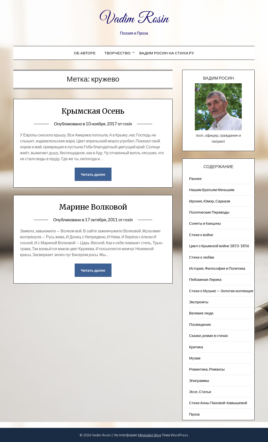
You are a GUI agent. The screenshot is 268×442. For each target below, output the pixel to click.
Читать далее (93, 174)
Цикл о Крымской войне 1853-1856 (219, 245)
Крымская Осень (93, 111)
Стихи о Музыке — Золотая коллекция (221, 290)
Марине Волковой (93, 207)
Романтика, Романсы (207, 369)
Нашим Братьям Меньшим (211, 189)
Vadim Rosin (134, 19)
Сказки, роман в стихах (208, 335)
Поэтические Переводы (209, 212)
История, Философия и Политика (217, 268)
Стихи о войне (201, 234)
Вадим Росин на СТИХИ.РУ (166, 53)
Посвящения (200, 324)
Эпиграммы (199, 380)
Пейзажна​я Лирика (205, 279)
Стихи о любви (201, 257)
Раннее (195, 178)
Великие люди (201, 313)
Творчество (117, 53)
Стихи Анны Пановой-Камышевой (218, 402)
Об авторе (85, 53)
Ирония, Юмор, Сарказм (209, 201)
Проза (194, 414)
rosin (127, 123)
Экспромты (198, 302)
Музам (195, 358)
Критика (196, 347)
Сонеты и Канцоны (205, 223)
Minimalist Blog (149, 435)
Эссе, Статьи (200, 391)
